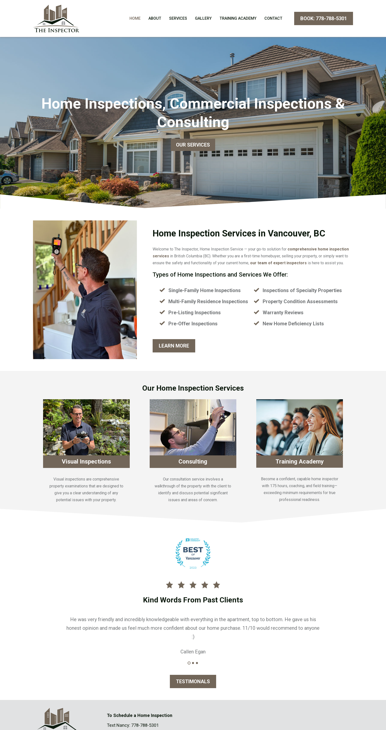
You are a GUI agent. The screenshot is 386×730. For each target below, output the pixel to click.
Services (178, 19)
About (154, 19)
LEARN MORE (174, 347)
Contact (273, 19)
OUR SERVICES (193, 146)
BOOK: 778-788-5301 (323, 19)
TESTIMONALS (193, 683)
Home (135, 19)
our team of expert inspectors (278, 264)
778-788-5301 (145, 726)
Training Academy (238, 19)
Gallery (203, 19)
